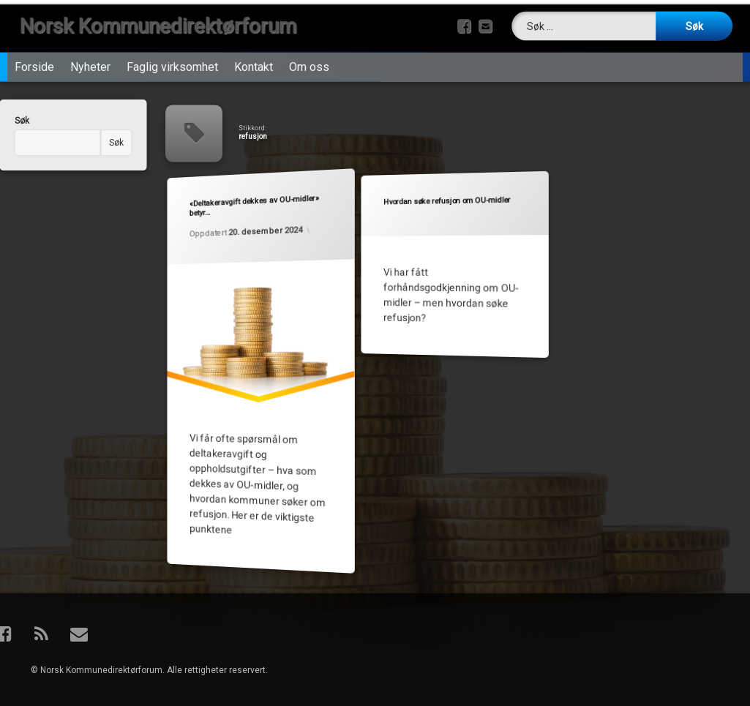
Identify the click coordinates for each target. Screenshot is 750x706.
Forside (34, 64)
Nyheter (90, 64)
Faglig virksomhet (172, 64)
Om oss (309, 64)
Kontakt (253, 64)
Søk (101, 143)
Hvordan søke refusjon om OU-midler (446, 201)
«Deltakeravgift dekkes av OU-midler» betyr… (254, 206)
